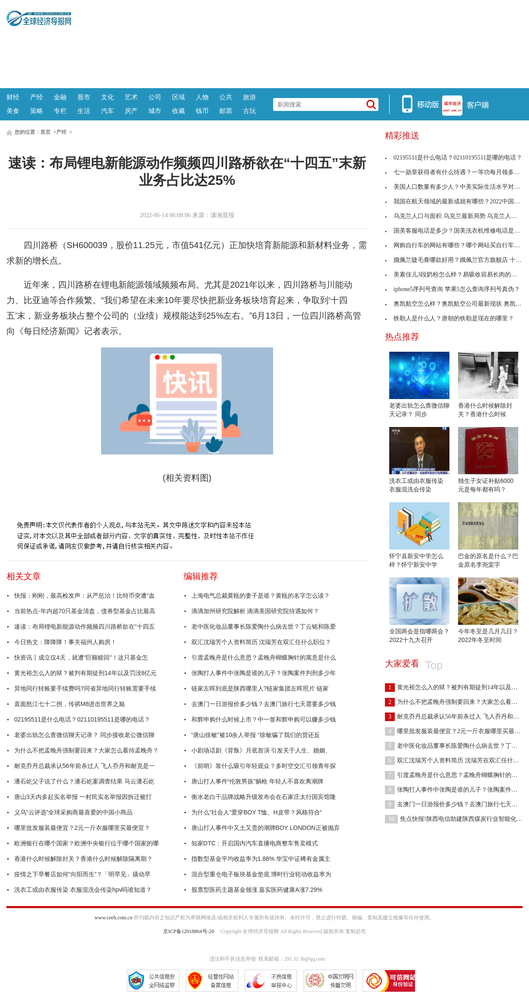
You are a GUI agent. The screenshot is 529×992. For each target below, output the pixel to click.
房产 (131, 110)
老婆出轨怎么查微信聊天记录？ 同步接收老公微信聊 (84, 734)
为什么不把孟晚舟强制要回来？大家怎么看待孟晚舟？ (86, 750)
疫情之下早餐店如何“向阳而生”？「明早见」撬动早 (82, 874)
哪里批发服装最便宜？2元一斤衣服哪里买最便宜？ (82, 827)
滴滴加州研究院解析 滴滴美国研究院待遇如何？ (255, 611)
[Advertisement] (296, 43)
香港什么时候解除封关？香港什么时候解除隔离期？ (83, 858)
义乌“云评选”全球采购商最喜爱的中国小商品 (73, 812)
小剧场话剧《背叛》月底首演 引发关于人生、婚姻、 (261, 750)
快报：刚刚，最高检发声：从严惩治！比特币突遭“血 (84, 595)
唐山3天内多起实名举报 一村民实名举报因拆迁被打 (83, 796)
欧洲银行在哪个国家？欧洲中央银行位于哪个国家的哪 (86, 843)
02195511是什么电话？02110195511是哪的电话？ (82, 719)
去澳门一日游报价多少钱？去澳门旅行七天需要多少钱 (263, 703)
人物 (202, 97)
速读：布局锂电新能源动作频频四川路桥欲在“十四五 (84, 626)
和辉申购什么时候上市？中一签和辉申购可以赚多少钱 (263, 719)
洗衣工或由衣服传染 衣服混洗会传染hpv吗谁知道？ (83, 889)
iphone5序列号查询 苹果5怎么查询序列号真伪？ (452, 289)
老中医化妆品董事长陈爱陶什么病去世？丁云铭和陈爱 (263, 626)
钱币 (202, 110)
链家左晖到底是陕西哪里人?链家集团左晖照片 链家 (260, 688)
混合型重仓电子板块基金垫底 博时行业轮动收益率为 (261, 874)
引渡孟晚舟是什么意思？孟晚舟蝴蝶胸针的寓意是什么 (263, 657)
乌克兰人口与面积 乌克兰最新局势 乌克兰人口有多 (457, 216)
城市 (154, 110)
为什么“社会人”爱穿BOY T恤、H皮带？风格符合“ (256, 812)
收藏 (178, 110)
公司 (154, 97)
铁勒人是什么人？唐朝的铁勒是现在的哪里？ (449, 318)
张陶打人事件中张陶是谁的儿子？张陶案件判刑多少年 (263, 673)
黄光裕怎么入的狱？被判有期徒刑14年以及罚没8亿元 (85, 673)
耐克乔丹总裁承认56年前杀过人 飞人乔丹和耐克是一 (84, 765)
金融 (60, 97)
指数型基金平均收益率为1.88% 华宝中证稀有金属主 (261, 858)
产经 (36, 97)
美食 (12, 110)
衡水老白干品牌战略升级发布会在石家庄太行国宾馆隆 (263, 796)
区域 (178, 97)
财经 (12, 97)
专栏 (60, 110)
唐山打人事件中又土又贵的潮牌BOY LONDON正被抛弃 (265, 827)
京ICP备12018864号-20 (188, 931)
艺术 (131, 97)
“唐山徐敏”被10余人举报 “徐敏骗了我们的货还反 (255, 734)
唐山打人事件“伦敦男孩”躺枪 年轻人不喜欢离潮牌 (257, 781)
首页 (45, 132)
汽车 (107, 110)
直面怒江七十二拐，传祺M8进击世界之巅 (69, 703)
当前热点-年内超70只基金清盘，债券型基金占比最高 (84, 611)
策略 (36, 110)
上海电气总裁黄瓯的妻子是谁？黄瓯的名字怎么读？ (260, 595)
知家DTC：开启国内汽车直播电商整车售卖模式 (254, 843)
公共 (225, 97)
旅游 (249, 97)
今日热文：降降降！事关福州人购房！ (65, 642)
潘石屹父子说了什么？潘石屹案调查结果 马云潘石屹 (84, 781)
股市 (83, 97)
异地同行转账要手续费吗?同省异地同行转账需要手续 (85, 688)
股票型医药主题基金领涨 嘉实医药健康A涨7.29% (257, 889)
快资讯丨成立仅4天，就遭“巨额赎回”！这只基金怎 (81, 657)
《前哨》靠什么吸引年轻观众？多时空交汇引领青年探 (263, 765)
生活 (83, 110)
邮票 (225, 110)
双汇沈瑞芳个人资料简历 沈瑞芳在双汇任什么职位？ (261, 642)
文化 (107, 97)
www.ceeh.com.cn (113, 918)
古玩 (249, 110)
